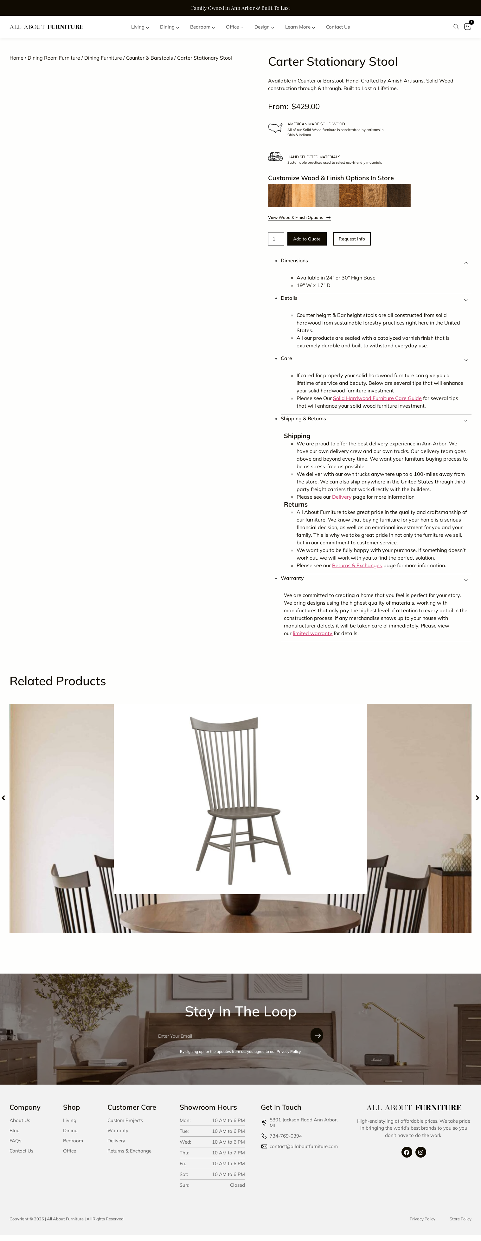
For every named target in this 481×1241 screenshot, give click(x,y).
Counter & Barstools (149, 62)
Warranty (117, 1136)
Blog (15, 1136)
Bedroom (73, 1147)
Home (16, 62)
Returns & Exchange (129, 1157)
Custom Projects (125, 1126)
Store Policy (460, 1224)
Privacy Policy (422, 1224)
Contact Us (21, 1157)
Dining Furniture (103, 62)
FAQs (15, 1147)
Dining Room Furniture (54, 62)
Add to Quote (315, 244)
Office (69, 1157)
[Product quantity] (277, 244)
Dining (70, 1136)
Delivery (116, 1147)
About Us (20, 1126)
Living (69, 1126)
